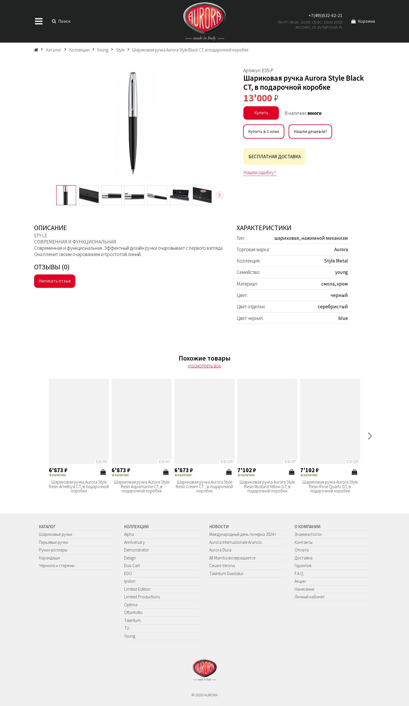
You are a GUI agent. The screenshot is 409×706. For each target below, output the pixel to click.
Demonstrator (136, 550)
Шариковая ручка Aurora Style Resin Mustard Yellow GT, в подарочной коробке (267, 486)
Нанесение (304, 589)
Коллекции (136, 526)
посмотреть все (204, 366)
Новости (219, 526)
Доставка (303, 558)
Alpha (129, 534)
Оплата (302, 550)
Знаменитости (308, 534)
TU (126, 628)
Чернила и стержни (56, 565)
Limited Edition (137, 589)
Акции (300, 581)
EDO (128, 573)
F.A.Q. (299, 573)
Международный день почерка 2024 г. (243, 534)
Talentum (132, 620)
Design (130, 558)
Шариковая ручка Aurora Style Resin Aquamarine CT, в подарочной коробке (141, 486)
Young (129, 636)
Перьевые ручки (53, 542)
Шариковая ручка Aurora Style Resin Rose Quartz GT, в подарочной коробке (330, 486)
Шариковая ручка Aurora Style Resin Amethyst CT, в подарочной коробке (79, 486)
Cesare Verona (222, 565)
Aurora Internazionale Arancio (235, 542)
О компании (307, 526)
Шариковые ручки (55, 534)
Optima (130, 604)
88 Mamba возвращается (232, 558)
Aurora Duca (220, 550)
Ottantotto (133, 612)
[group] (134, 123)
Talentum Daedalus (226, 573)
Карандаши (49, 558)
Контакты (303, 542)
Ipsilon (129, 581)
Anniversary (134, 542)
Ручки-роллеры (53, 550)
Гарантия (303, 565)
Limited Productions (142, 596)
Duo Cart (132, 565)
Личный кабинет (310, 596)
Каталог (47, 526)
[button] (219, 195)
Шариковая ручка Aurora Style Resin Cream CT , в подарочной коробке (204, 486)
